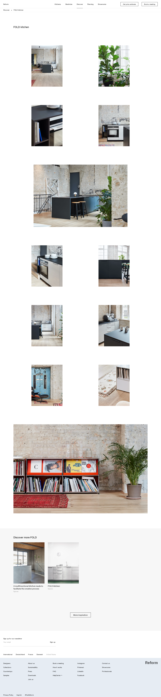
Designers (6, 663)
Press (30, 671)
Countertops (7, 671)
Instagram (80, 663)
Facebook (80, 675)
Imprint (19, 695)
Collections (7, 667)
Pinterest (80, 667)
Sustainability (32, 667)
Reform (5, 4)
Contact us (106, 663)
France (30, 654)
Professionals (107, 671)
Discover (6, 10)
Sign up (52, 642)
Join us (30, 679)
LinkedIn (80, 671)
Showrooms (106, 667)
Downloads (32, 675)
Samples (6, 675)
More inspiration (80, 615)
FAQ (54, 671)
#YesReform (29, 695)
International (7, 654)
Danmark (40, 654)
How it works (57, 667)
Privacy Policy (8, 695)
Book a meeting (58, 663)
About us (31, 663)
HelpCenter (57, 675)
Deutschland (20, 654)
